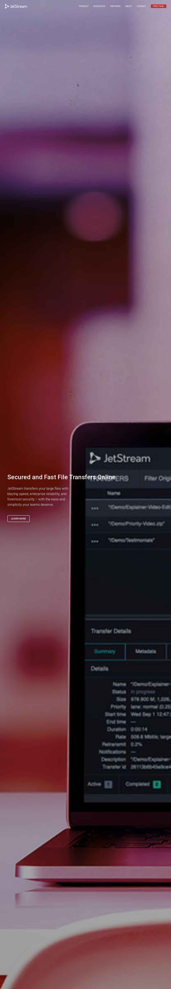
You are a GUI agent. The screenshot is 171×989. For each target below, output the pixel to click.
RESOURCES (99, 6)
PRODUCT (84, 6)
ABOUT (128, 6)
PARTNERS (115, 6)
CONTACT (141, 6)
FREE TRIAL (158, 6)
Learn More (18, 518)
